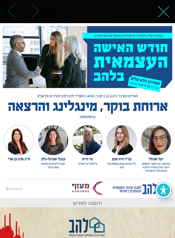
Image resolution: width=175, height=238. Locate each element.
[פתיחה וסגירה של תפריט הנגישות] (163, 190)
